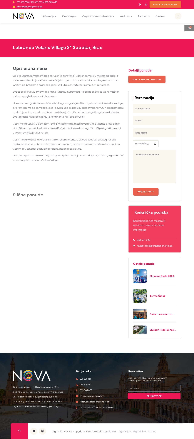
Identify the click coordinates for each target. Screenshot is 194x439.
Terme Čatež (157, 296)
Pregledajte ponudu (147, 79)
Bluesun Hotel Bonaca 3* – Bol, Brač (162, 330)
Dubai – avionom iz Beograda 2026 (161, 314)
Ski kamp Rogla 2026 (162, 276)
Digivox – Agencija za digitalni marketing (131, 431)
